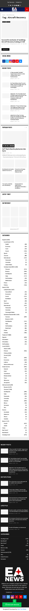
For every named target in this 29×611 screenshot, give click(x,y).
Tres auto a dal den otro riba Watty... (7, 184)
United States (8, 264)
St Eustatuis (5, 339)
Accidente (6, 412)
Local (3, 346)
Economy (7, 246)
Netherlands (8, 280)
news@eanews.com (17, 592)
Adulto (5, 425)
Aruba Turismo (6, 366)
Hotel (5, 371)
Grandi (5, 423)
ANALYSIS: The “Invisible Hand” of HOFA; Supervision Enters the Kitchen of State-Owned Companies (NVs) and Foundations (18, 96)
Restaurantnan (7, 375)
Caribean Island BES (9, 267)
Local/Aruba (7, 242)
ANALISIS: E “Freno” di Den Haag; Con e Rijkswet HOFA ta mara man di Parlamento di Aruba (18, 107)
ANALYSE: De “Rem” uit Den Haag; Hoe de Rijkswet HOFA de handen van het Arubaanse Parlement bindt (18, 117)
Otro (5, 407)
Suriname (6, 405)
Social (7, 251)
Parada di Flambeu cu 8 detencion (17, 527)
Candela (6, 419)
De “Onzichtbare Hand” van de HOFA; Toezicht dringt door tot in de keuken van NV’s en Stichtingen (18, 85)
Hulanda (6, 400)
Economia (6, 360)
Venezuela (8, 260)
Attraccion (6, 380)
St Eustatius (5, 341)
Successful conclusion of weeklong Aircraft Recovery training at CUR (13, 41)
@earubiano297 (14, 229)
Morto (3, 421)
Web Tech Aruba (21, 609)
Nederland (8, 328)
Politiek (6, 332)
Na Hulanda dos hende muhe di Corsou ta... (8, 169)
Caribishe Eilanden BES (10, 314)
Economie (8, 294)
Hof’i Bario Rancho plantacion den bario (14, 150)
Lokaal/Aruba (7, 289)
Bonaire (7, 271)
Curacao (8, 21)
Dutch (3, 287)
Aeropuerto (7, 382)
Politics (6, 285)
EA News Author (6, 43)
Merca (5, 403)
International (7, 257)
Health (7, 244)
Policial (6, 351)
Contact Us (19, 2)
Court (6, 248)
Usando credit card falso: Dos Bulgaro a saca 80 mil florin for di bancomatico (18, 510)
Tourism (6, 255)
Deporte (4, 337)
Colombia (7, 262)
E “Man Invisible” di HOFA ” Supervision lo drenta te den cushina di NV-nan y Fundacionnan (17, 75)
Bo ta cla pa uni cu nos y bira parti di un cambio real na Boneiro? (18, 482)
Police (5, 282)
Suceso (4, 409)
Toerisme (6, 303)
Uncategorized (6, 434)
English (4, 21)
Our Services (10, 2)
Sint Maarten (8, 273)
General (6, 369)
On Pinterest (6, 203)
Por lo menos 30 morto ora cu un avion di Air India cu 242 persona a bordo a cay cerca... (18, 519)
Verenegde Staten (9, 312)
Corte (5, 357)
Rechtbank (8, 298)
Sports (5, 253)
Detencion (6, 414)
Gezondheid (8, 292)
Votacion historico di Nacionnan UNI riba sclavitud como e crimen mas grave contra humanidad (18, 499)
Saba (6, 276)
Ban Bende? (5, 432)
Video (3, 428)
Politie (5, 330)
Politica (6, 353)
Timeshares (7, 373)
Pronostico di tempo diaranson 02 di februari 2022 (20, 170)
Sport (5, 301)
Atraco (5, 416)
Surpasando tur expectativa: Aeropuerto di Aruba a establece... (20, 186)
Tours (5, 378)
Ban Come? (5, 430)
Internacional (5, 385)
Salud (5, 348)
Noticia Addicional (8, 364)
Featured (4, 335)
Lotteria (6, 362)
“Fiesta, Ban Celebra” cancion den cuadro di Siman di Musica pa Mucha (18, 490)
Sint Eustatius (8, 278)
